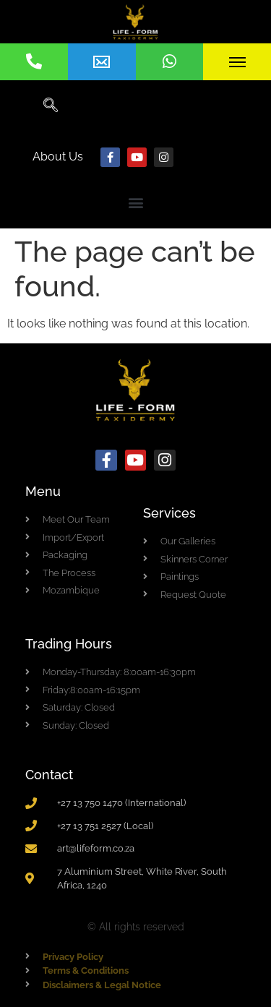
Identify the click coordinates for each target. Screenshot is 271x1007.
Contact (49, 774)
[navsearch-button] (50, 106)
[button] (135, 202)
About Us (58, 156)
